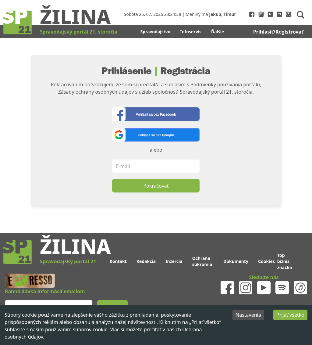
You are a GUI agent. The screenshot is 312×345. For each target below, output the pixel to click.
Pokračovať (155, 185)
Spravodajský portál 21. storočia (78, 31)
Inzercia (174, 261)
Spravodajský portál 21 (68, 261)
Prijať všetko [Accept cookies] (290, 314)
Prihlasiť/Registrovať (278, 31)
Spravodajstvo (155, 31)
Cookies (266, 261)
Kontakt (117, 261)
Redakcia (146, 261)
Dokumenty (235, 261)
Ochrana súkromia (202, 261)
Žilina (75, 16)
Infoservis (190, 31)
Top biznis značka (284, 261)
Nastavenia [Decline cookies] (248, 314)
